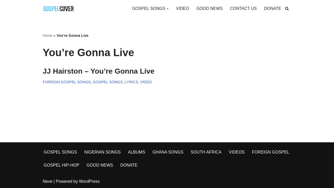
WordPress (89, 181)
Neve (47, 181)
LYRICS (131, 82)
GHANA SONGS (167, 152)
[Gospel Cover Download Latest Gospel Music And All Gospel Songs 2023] (58, 8)
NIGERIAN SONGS (102, 152)
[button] (167, 9)
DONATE (272, 8)
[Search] (287, 8)
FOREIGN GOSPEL (270, 152)
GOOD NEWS (209, 8)
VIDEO (182, 8)
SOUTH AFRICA (206, 152)
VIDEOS (236, 152)
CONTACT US (243, 8)
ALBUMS (136, 152)
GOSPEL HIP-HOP (61, 165)
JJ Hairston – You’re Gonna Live (98, 71)
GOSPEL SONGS (108, 82)
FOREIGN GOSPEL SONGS (67, 82)
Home (47, 35)
